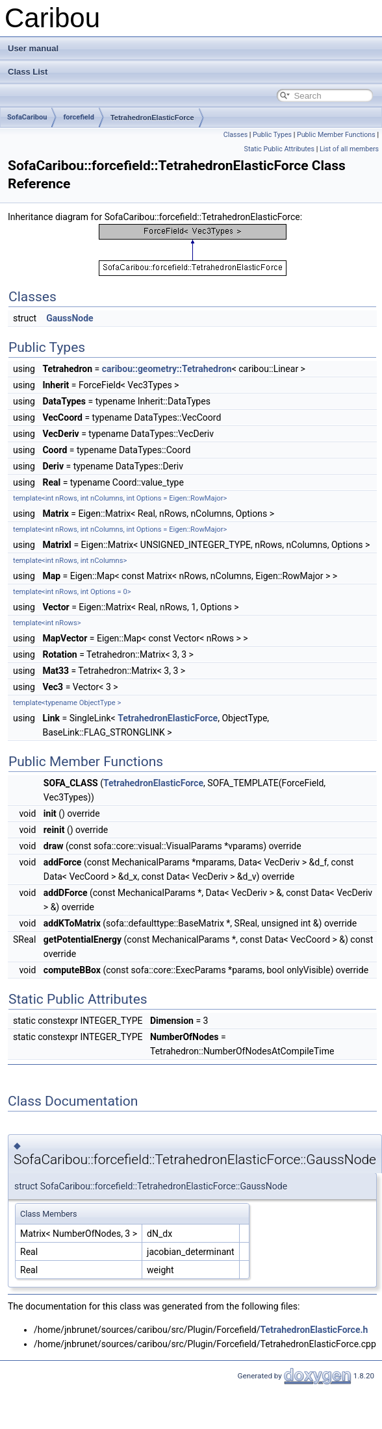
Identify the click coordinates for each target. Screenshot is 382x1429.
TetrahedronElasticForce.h (314, 1329)
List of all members (349, 149)
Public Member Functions (336, 134)
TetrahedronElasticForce (152, 117)
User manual (33, 48)
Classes (235, 134)
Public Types (272, 134)
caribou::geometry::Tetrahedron (167, 369)
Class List (27, 72)
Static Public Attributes (279, 149)
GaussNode (69, 318)
